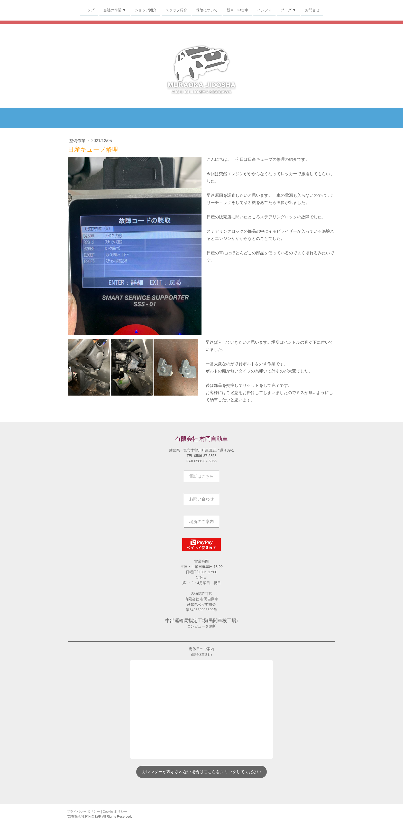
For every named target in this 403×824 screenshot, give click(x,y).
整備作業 (78, 140)
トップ (89, 10)
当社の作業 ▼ (114, 10)
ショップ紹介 (146, 10)
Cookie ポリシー (115, 811)
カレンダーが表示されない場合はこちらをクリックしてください (201, 772)
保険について (207, 10)
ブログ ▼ (288, 10)
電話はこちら (201, 476)
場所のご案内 (201, 521)
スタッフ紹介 (176, 10)
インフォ (264, 10)
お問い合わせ (201, 499)
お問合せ (312, 10)
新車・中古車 (237, 10)
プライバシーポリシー (83, 811)
